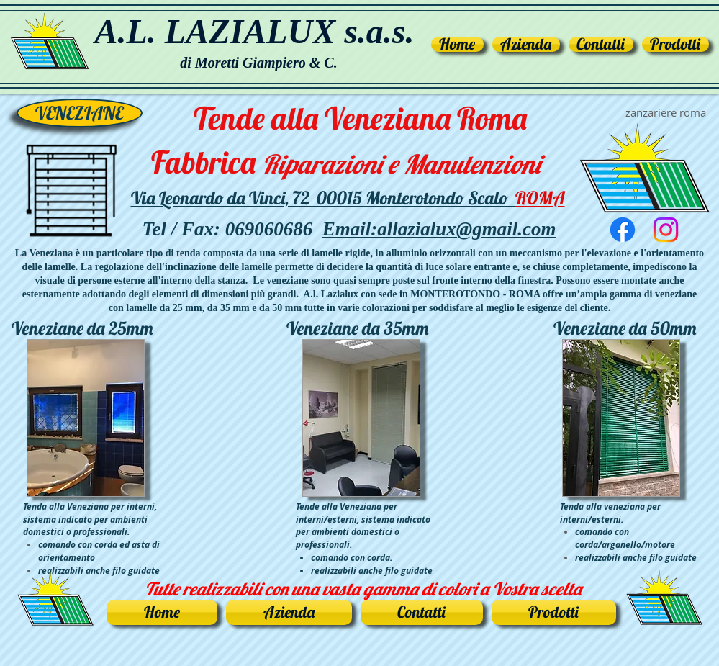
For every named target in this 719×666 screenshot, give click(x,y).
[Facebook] (622, 229)
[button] (673, 44)
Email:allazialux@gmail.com (439, 229)
